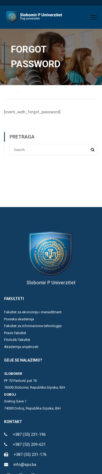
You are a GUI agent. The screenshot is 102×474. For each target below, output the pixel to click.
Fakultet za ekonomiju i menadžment (32, 312)
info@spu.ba (25, 464)
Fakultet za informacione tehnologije (32, 326)
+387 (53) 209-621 (29, 444)
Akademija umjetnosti (21, 347)
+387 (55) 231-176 (30, 454)
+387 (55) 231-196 (29, 434)
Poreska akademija (19, 319)
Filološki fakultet (17, 340)
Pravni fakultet (15, 333)
